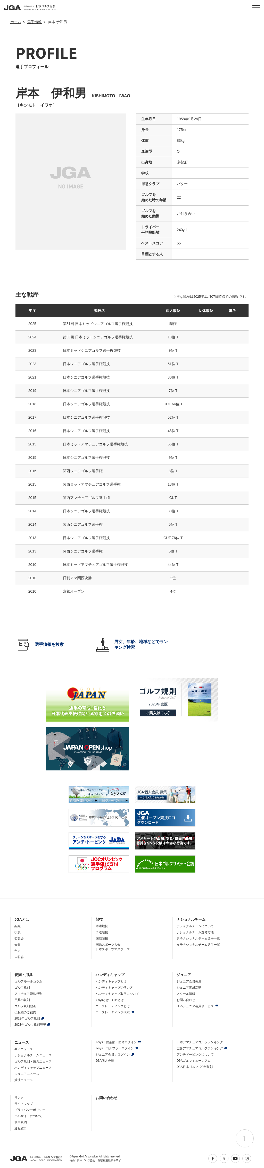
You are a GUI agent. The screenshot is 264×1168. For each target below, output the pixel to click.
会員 (17, 944)
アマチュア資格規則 (28, 994)
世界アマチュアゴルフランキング (200, 1048)
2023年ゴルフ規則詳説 (30, 1024)
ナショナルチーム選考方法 (195, 932)
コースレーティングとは (113, 1006)
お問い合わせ (186, 1000)
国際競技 (102, 938)
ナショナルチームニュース (33, 1055)
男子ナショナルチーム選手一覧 (198, 938)
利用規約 (20, 1122)
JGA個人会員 (105, 1060)
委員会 (19, 938)
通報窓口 (20, 1128)
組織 (17, 926)
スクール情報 (186, 994)
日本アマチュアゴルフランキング (200, 1042)
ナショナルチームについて (195, 926)
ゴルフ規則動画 (25, 1006)
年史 (17, 951)
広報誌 (19, 957)
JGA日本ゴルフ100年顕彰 (194, 1067)
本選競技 (102, 926)
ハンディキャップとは (111, 981)
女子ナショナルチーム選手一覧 (198, 944)
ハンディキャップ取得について (117, 994)
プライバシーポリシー (29, 1110)
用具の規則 (22, 1000)
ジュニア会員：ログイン (113, 1054)
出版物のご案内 (25, 1012)
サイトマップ (23, 1103)
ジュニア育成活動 (189, 987)
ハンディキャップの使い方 (114, 987)
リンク (19, 1097)
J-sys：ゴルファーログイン (115, 1048)
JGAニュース (23, 1049)
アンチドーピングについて (195, 1054)
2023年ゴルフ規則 (27, 1018)
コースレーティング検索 (113, 1012)
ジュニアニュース (26, 1074)
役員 (17, 932)
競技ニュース (23, 1080)
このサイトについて (28, 1116)
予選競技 (102, 932)
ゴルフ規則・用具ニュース (33, 1061)
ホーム (15, 22)
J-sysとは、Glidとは (110, 1000)
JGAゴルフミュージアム (193, 1060)
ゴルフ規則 (22, 987)
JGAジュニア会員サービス (195, 1006)
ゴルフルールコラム (28, 981)
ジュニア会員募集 (189, 981)
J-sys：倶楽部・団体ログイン (116, 1042)
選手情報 (34, 22)
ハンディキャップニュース (33, 1067)
